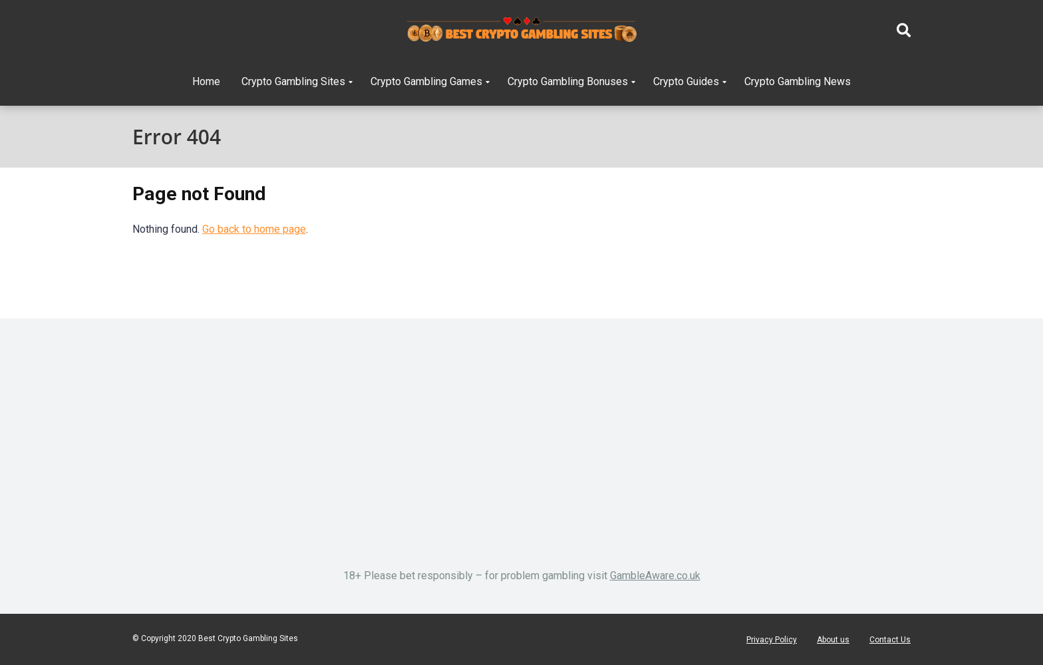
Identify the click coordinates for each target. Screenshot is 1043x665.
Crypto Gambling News (797, 81)
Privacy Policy (771, 639)
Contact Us (890, 639)
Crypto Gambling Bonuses (568, 81)
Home (206, 81)
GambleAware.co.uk (655, 575)
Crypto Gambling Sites (293, 81)
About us (833, 639)
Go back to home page (254, 229)
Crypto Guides (686, 81)
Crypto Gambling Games (426, 81)
